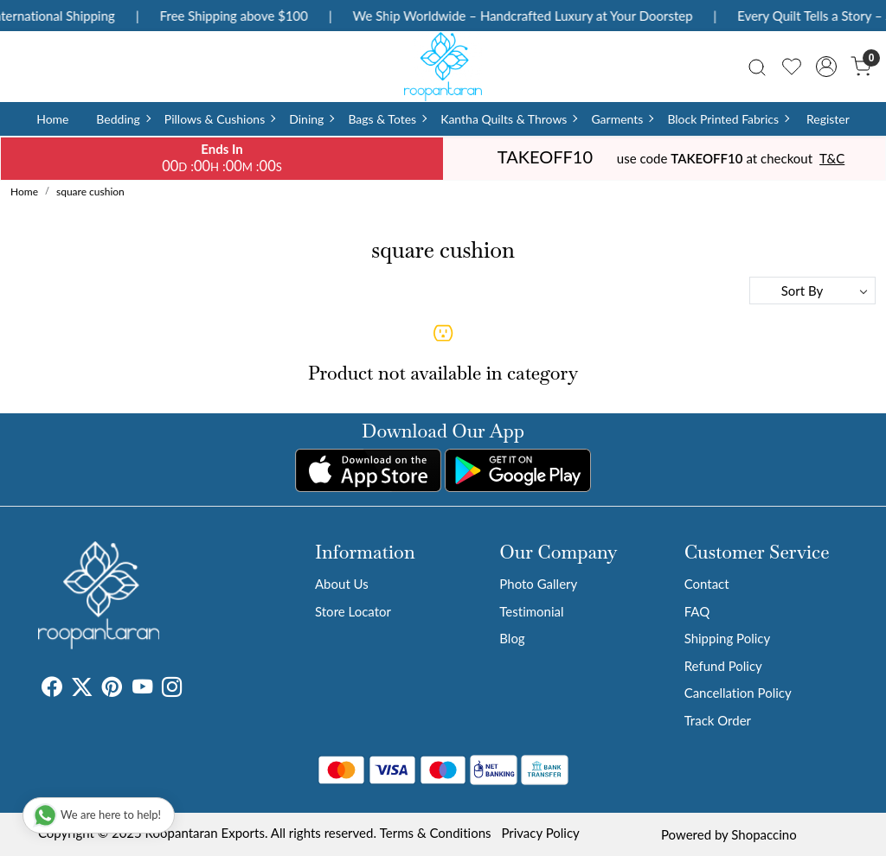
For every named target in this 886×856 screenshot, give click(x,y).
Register (828, 119)
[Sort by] (812, 290)
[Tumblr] (192, 689)
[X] (81, 689)
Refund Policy (723, 666)
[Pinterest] (112, 689)
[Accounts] (826, 66)
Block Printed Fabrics (727, 119)
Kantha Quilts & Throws (508, 119)
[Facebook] (51, 689)
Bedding (122, 119)
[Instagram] (171, 689)
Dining (311, 119)
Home (52, 119)
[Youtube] (142, 689)
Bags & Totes (387, 119)
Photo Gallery (538, 583)
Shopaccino (763, 834)
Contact (706, 583)
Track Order (717, 720)
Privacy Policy (540, 832)
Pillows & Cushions (219, 119)
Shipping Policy (727, 638)
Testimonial (531, 611)
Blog (511, 638)
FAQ (697, 611)
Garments (621, 119)
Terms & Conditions (435, 832)
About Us (342, 583)
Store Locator (353, 611)
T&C (831, 158)
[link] (757, 66)
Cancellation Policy (738, 692)
